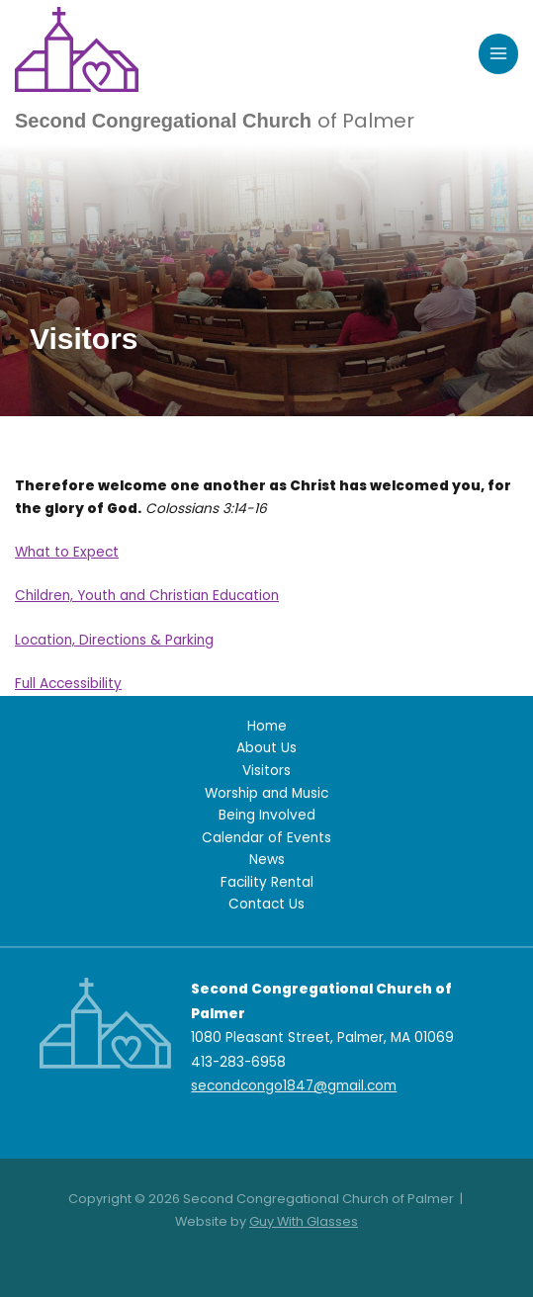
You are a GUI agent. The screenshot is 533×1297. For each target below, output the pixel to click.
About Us (266, 747)
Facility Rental (267, 882)
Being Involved (267, 815)
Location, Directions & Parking (114, 640)
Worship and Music (266, 793)
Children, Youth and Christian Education (147, 595)
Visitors (266, 770)
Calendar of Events (266, 837)
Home (267, 726)
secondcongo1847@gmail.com (294, 1086)
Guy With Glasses (303, 1221)
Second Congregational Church (214, 120)
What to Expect (67, 552)
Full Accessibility (68, 683)
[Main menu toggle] (499, 54)
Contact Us (266, 904)
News (267, 859)
